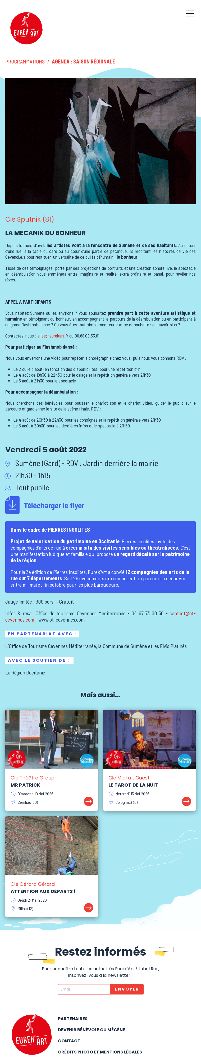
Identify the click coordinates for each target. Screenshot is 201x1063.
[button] (190, 13)
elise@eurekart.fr (53, 336)
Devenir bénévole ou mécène (91, 1030)
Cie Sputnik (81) (29, 219)
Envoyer (127, 989)
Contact (69, 1041)
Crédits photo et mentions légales (100, 1052)
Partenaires (73, 1019)
